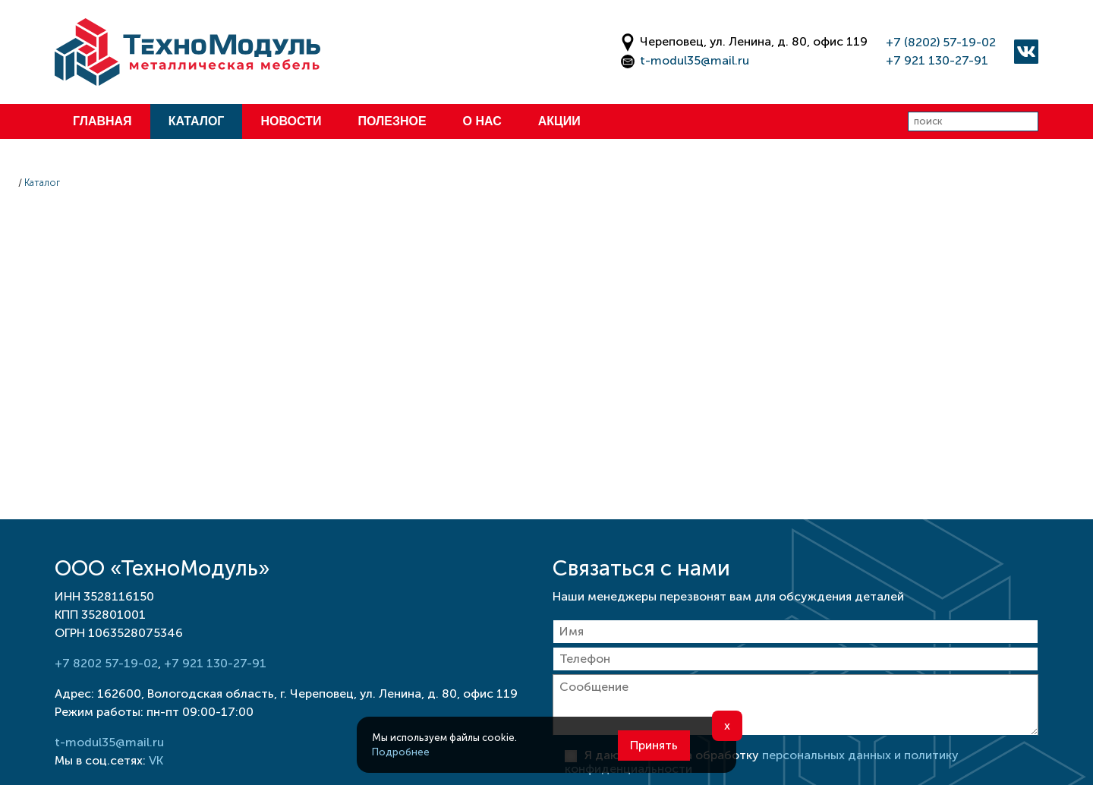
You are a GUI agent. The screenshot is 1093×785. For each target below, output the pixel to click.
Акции (559, 121)
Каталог (197, 121)
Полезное (392, 121)
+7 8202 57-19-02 (106, 663)
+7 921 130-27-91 (937, 60)
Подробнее (401, 752)
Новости (290, 121)
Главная (102, 121)
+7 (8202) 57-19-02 (941, 42)
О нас (482, 121)
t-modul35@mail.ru (694, 60)
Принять (654, 745)
